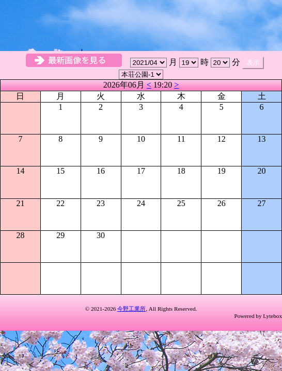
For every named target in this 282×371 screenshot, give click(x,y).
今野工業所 (131, 309)
